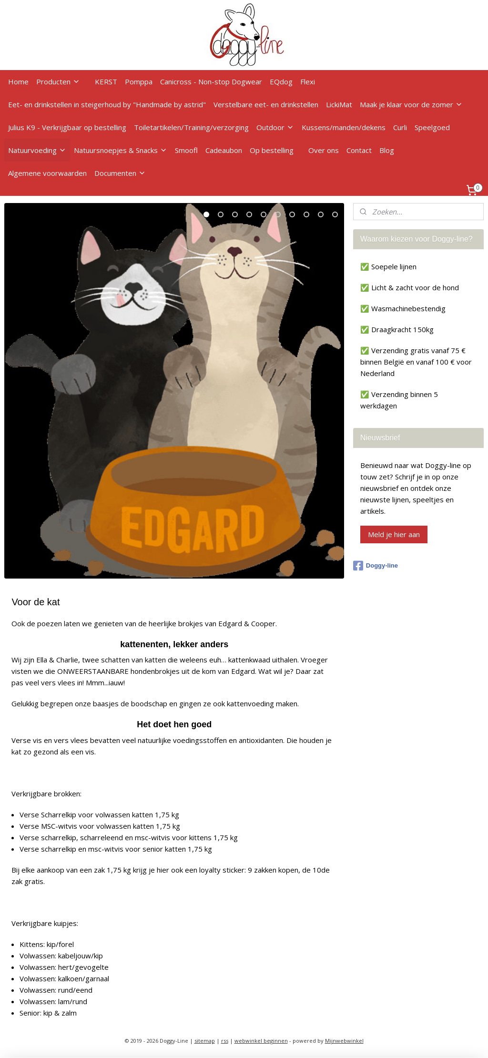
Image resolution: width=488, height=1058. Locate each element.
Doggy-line (375, 565)
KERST (106, 81)
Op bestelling (272, 150)
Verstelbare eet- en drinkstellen (266, 104)
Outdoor (275, 127)
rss (224, 1040)
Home (18, 81)
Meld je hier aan (394, 534)
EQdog (281, 81)
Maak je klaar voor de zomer (411, 104)
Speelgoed (432, 127)
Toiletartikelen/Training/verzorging (191, 127)
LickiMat (339, 104)
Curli (400, 127)
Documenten (120, 173)
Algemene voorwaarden (47, 173)
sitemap (204, 1040)
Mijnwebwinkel (344, 1040)
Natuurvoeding (37, 150)
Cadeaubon (223, 150)
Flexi (307, 81)
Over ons (323, 150)
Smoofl (186, 150)
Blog (386, 150)
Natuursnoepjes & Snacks (120, 150)
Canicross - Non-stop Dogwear (211, 81)
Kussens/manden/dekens (344, 127)
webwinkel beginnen (261, 1040)
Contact (359, 150)
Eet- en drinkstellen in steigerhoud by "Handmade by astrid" (107, 104)
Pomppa (138, 81)
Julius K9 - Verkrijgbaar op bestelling (67, 127)
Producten (58, 81)
